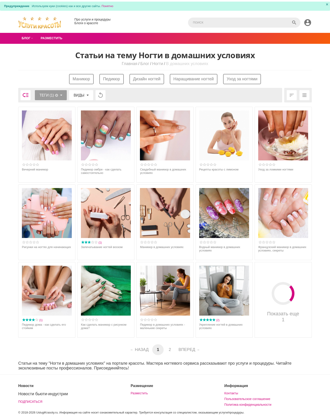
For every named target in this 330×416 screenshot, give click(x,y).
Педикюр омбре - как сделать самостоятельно (101, 171)
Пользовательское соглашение (247, 399)
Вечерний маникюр (35, 169)
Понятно (107, 6)
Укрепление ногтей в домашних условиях (221, 326)
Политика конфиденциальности (247, 404)
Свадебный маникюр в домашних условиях (163, 171)
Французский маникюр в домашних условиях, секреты (282, 248)
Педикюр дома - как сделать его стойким (44, 326)
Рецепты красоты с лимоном (219, 169)
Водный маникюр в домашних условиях (219, 248)
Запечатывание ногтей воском (102, 247)
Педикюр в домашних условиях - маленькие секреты (162, 326)
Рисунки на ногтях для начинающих (46, 247)
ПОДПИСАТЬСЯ (30, 401)
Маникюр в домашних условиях (161, 247)
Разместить (139, 393)
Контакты (231, 393)
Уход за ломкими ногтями (275, 169)
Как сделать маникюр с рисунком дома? (103, 326)
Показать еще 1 (283, 302)
